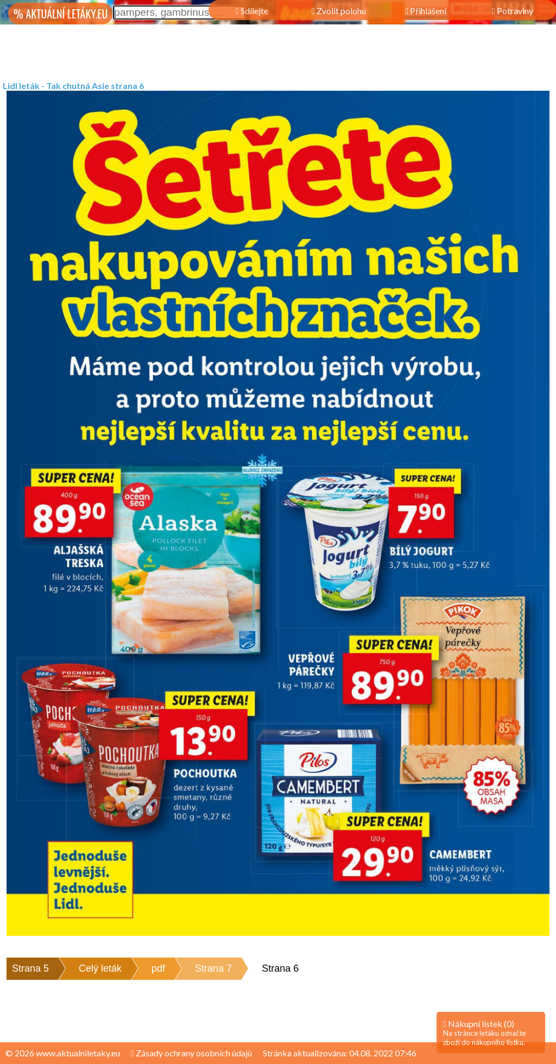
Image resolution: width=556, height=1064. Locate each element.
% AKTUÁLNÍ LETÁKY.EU (61, 13)
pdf (158, 968)
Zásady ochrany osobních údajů (191, 1053)
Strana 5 (30, 968)
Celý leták (100, 968)
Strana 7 (213, 968)
